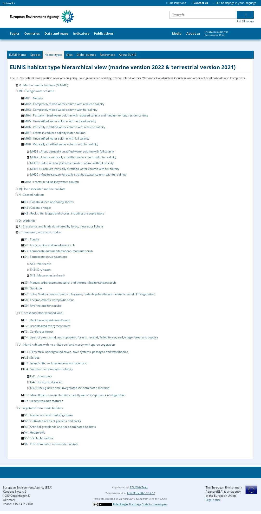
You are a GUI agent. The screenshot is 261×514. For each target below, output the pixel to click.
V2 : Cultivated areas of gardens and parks (52, 421)
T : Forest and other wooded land (40, 313)
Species (35, 55)
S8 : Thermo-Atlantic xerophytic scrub (49, 300)
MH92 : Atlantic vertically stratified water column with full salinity (73, 157)
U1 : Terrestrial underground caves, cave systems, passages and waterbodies (76, 352)
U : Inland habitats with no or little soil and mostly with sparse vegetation (67, 345)
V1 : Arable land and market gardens (48, 415)
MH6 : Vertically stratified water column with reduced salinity (64, 127)
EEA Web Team (139, 487)
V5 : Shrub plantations (38, 438)
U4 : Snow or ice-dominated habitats (48, 369)
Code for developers (155, 504)
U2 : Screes (31, 357)
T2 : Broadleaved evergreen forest (47, 326)
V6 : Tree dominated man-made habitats (51, 444)
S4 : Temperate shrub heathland (45, 257)
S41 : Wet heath (40, 264)
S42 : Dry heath (40, 270)
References (107, 55)
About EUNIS (127, 55)
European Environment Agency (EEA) (27, 487)
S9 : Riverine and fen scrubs (42, 306)
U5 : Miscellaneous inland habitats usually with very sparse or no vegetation (74, 395)
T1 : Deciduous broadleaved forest (47, 320)
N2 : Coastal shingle (37, 208)
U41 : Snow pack (41, 376)
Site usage (135, 504)
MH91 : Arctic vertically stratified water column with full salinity (72, 151)
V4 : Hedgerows (34, 432)
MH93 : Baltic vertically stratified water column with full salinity (72, 163)
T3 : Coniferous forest (38, 332)
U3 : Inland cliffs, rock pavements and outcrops (55, 363)
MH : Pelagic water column (36, 91)
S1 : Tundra (31, 239)
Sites (69, 55)
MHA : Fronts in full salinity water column (51, 182)
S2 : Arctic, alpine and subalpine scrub (49, 245)
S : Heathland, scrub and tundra (40, 232)
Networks (9, 3)
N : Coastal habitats (32, 195)
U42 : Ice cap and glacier (46, 382)
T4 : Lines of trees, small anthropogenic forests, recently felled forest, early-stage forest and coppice (91, 337)
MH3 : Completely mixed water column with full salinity (60, 110)
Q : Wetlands (27, 221)
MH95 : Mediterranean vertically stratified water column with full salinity (78, 174)
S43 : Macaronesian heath (47, 275)
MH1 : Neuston (34, 98)
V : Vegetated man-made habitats (41, 408)
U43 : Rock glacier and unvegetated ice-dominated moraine (69, 388)
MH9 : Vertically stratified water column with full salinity (61, 144)
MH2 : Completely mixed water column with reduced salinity (64, 104)
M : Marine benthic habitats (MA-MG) (43, 85)
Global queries (86, 55)
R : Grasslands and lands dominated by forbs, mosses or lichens (61, 226)
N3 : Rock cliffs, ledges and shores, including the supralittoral (64, 213)
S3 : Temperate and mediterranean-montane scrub (58, 251)
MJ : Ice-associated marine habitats (42, 189)
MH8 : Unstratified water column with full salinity (56, 138)
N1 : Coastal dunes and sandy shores (49, 202)
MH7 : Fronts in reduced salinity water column (54, 133)
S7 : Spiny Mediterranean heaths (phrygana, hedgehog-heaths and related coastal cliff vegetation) (89, 294)
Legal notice (213, 500)
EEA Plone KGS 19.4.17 (141, 493)
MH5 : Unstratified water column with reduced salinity (60, 121)
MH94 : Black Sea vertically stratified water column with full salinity (74, 169)
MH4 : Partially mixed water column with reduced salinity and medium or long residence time (86, 115)
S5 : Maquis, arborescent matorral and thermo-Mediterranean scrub (70, 283)
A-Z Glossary (245, 21)
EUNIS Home (17, 55)
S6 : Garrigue (33, 288)
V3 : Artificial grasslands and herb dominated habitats (60, 427)
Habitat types (53, 55)
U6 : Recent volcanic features (43, 401)
